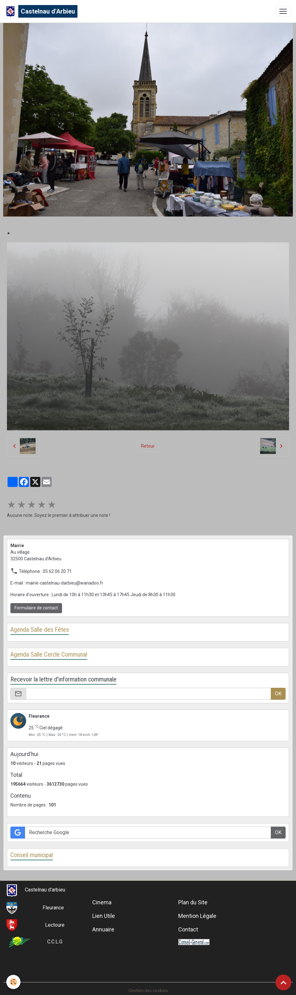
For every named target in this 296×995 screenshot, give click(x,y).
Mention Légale (197, 916)
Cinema (101, 902)
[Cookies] (13, 982)
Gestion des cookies (148, 990)
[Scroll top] (283, 982)
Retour (148, 446)
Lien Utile (103, 916)
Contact (188, 929)
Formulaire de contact (36, 607)
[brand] (41, 11)
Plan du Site (193, 902)
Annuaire (103, 929)
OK (278, 694)
